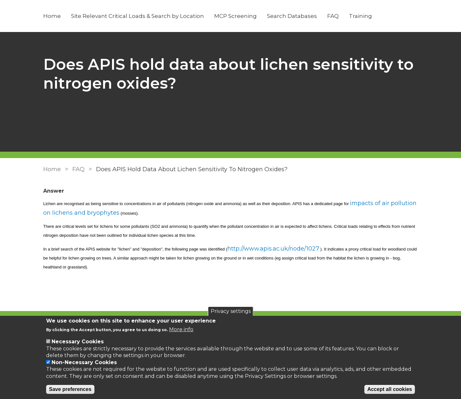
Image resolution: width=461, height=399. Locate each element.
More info (181, 329)
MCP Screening (235, 16)
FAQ (333, 16)
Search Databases (292, 16)
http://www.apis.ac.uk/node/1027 (273, 248)
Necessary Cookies (78, 342)
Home (52, 16)
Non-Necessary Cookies (84, 362)
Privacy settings (231, 311)
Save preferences (70, 389)
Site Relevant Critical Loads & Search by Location (137, 16)
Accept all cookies (389, 389)
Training (360, 16)
